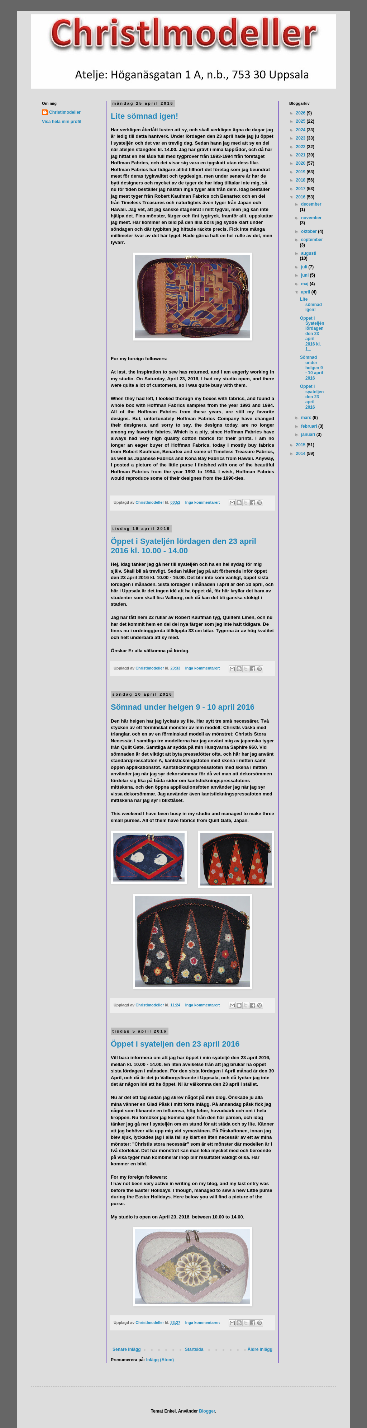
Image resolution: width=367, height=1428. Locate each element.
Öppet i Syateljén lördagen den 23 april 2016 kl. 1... (312, 334)
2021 (301, 155)
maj (305, 283)
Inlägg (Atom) (160, 1359)
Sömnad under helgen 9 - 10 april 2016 (182, 707)
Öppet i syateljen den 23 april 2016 (175, 1043)
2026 (301, 113)
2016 (301, 196)
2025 (301, 121)
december (311, 204)
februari (309, 426)
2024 (301, 129)
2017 (301, 188)
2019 (301, 171)
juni (305, 275)
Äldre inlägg (260, 1349)
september (312, 239)
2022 (301, 146)
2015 (301, 444)
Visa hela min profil (61, 121)
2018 (301, 180)
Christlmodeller (65, 112)
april (306, 292)
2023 (301, 138)
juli (305, 266)
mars (307, 417)
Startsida (194, 1349)
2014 (301, 453)
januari (308, 434)
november (311, 217)
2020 (301, 163)
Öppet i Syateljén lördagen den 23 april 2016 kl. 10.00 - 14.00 (183, 546)
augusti (308, 253)
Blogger (207, 1411)
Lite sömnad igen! (144, 116)
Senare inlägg (127, 1349)
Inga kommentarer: (203, 502)
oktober (309, 231)
